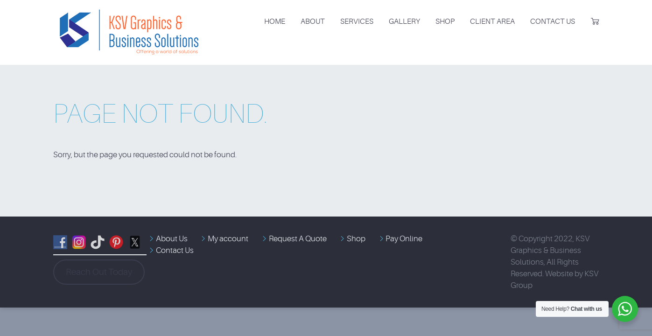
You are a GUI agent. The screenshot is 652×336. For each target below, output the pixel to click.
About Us (172, 238)
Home (274, 21)
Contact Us (552, 21)
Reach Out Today (99, 272)
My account (228, 238)
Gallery (404, 21)
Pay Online (404, 238)
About (313, 21)
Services (356, 21)
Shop (445, 21)
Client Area (492, 21)
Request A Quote (298, 238)
